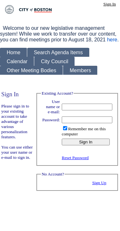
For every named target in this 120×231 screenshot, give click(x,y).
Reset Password (75, 157)
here (112, 39)
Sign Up (99, 182)
